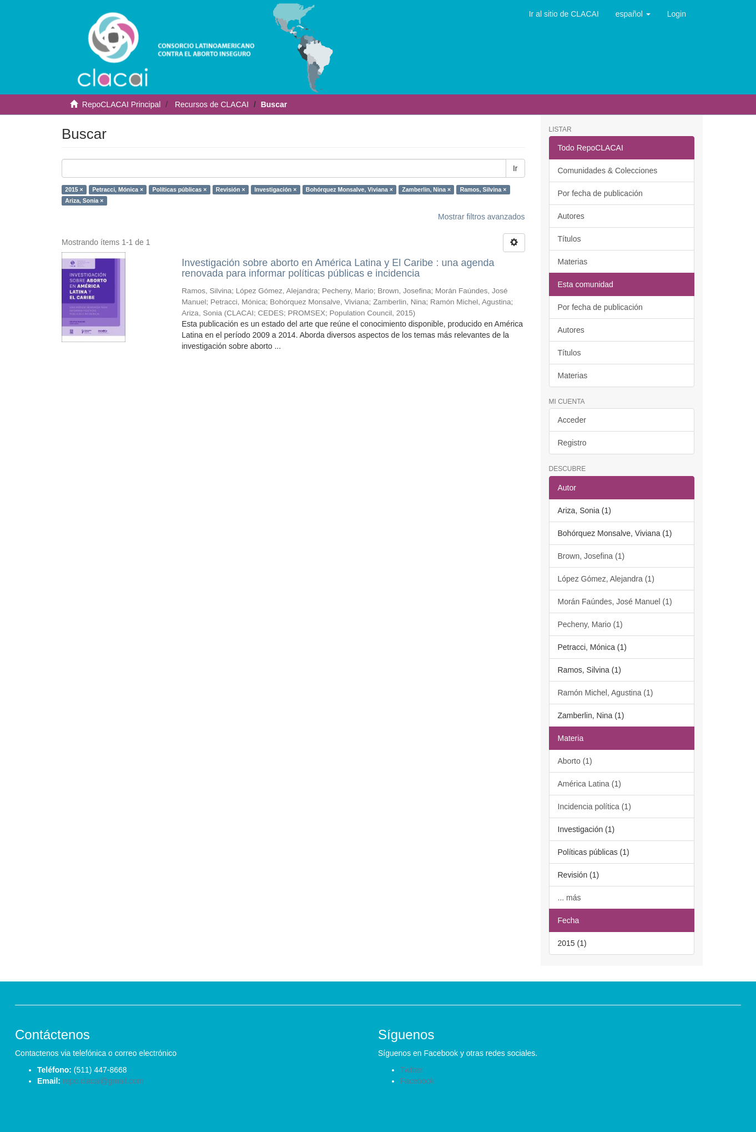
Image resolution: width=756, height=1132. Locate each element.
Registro (572, 442)
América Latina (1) (589, 783)
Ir (515, 168)
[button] (633, 14)
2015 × (74, 189)
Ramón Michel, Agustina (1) (605, 692)
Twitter (411, 1069)
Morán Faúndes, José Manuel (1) (615, 601)
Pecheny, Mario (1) (590, 624)
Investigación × (275, 189)
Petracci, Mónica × (117, 189)
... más (569, 897)
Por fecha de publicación (600, 193)
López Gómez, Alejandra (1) (606, 578)
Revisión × (230, 189)
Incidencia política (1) (594, 806)
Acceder (572, 419)
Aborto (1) (575, 761)
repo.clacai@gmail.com (103, 1080)
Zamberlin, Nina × (426, 189)
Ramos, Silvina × (483, 189)
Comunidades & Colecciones (608, 170)
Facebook (417, 1080)
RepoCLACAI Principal (121, 104)
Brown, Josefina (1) (591, 556)
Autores (571, 216)
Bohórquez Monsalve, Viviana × (349, 189)
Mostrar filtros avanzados (481, 216)
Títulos (569, 238)
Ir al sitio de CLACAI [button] (564, 13)
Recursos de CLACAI (212, 104)
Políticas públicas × (180, 189)
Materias (573, 261)
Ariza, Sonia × (84, 200)
